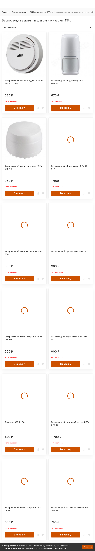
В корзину (19, 108)
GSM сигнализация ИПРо (40, 12)
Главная (5, 12)
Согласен (87, 547)
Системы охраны (19, 12)
